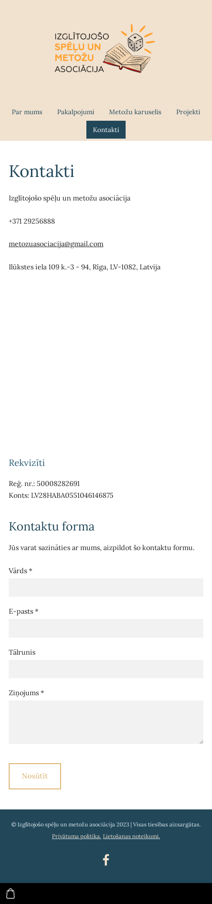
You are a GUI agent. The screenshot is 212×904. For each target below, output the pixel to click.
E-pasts (23, 611)
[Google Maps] (106, 364)
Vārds (20, 570)
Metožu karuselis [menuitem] (135, 112)
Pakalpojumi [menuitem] (75, 112)
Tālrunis (22, 652)
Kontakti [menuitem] (106, 130)
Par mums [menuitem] (27, 112)
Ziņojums (26, 692)
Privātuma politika (76, 836)
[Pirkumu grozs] (10, 893)
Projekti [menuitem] (188, 112)
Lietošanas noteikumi (131, 836)
